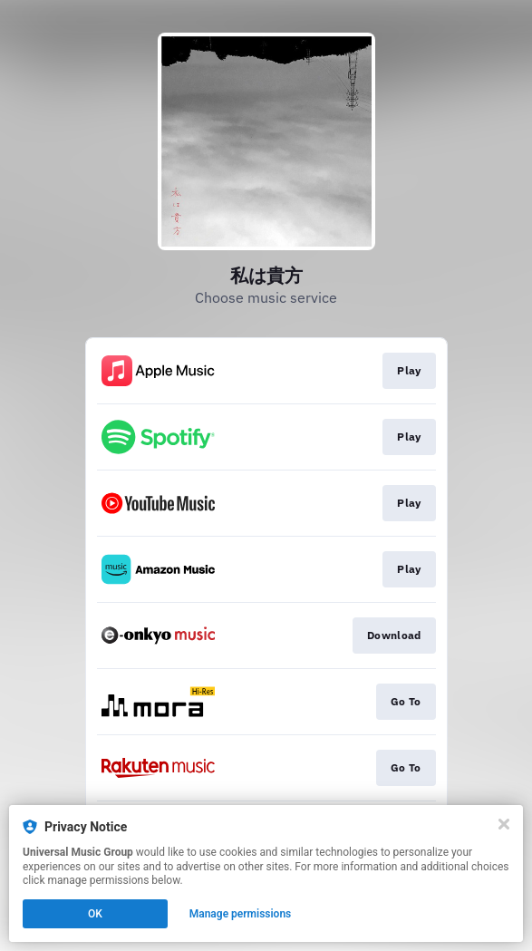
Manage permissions (240, 913)
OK (95, 913)
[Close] (503, 824)
